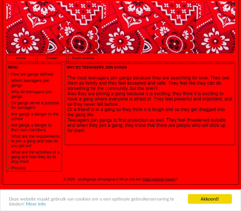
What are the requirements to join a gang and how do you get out (35, 141)
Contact (52, 58)
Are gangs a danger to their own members (31, 127)
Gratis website (83, 58)
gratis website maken (159, 179)
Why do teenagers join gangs (31, 94)
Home (21, 58)
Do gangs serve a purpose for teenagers (35, 105)
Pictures (18, 168)
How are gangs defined (32, 74)
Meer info (36, 204)
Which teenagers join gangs (30, 83)
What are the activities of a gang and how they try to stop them (35, 157)
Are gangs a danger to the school (35, 116)
